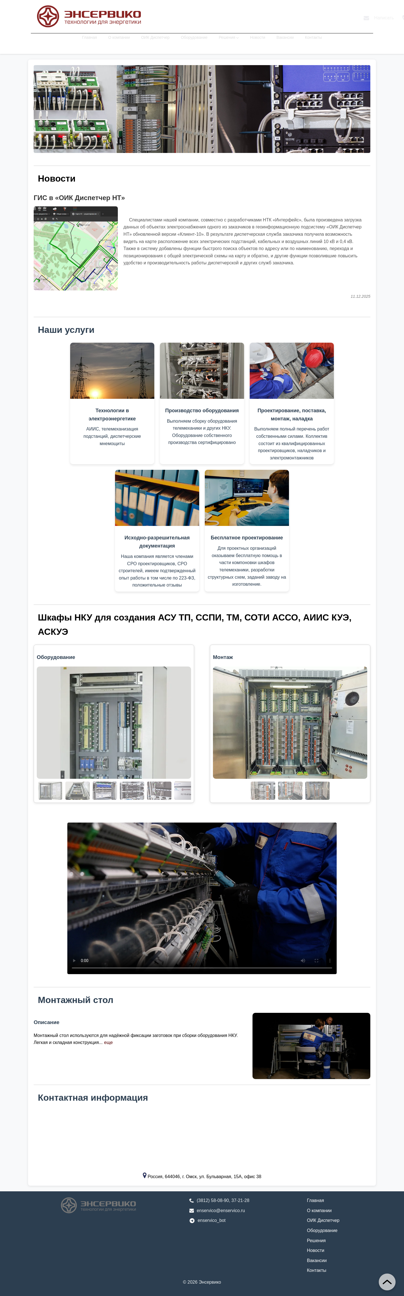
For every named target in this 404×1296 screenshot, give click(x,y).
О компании (119, 42)
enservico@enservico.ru (221, 1210)
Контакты (313, 42)
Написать (274, 17)
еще (108, 1042)
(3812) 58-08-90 (213, 1200)
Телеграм (352, 17)
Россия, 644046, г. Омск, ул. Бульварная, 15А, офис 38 (204, 1176)
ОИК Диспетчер (155, 42)
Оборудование (194, 42)
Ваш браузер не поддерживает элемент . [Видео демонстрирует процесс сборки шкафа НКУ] (202, 898)
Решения (229, 42)
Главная (89, 42)
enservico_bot (212, 1220)
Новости (257, 42)
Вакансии (285, 42)
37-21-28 (240, 1200)
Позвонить (313, 18)
